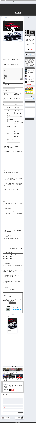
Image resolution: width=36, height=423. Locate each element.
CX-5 (19, 335)
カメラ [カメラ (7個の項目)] (32, 61)
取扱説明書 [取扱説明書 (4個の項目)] (33, 64)
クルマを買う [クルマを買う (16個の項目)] (29, 62)
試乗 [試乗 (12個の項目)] (30, 65)
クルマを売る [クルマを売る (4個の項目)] (26, 62)
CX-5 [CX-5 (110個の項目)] (29, 59)
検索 (33, 98)
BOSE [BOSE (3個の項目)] (27, 59)
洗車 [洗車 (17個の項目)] (27, 65)
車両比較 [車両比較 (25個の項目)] (32, 65)
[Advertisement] (18, 8)
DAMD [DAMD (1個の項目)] (25, 60)
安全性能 (6, 77)
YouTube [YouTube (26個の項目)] (26, 61)
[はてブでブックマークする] (13, 316)
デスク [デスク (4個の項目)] (28, 63)
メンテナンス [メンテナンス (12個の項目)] (28, 64)
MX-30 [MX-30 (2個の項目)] (33, 60)
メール (4, 407)
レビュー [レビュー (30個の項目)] (30, 64)
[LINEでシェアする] (16, 316)
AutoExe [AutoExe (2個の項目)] (26, 59)
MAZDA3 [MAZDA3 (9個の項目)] (27, 60)
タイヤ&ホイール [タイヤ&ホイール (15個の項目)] (26, 63)
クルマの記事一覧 (29, 84)
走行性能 (6, 76)
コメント (4, 397)
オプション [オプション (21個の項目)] (28, 61)
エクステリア (6, 75)
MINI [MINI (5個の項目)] (31, 60)
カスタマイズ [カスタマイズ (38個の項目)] (31, 61)
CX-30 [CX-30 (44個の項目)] (32, 59)
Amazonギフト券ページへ (17, 309)
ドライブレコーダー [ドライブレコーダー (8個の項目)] (31, 63)
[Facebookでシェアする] (11, 316)
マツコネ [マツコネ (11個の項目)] (25, 64)
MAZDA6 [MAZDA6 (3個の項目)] (29, 60)
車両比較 (22, 335)
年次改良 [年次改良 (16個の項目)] (25, 65)
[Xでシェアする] (8, 316)
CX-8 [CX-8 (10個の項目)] (30, 59)
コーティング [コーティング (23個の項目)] (32, 62)
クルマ (22, 334)
